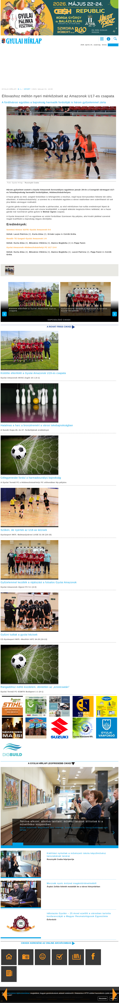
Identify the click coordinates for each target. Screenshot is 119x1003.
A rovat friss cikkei (58, 326)
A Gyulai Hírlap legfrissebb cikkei (49, 764)
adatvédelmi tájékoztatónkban (18, 993)
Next (115, 835)
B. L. (20, 89)
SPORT (27, 89)
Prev (16, 835)
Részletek (103, 998)
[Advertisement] (59, 65)
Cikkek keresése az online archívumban (45, 944)
